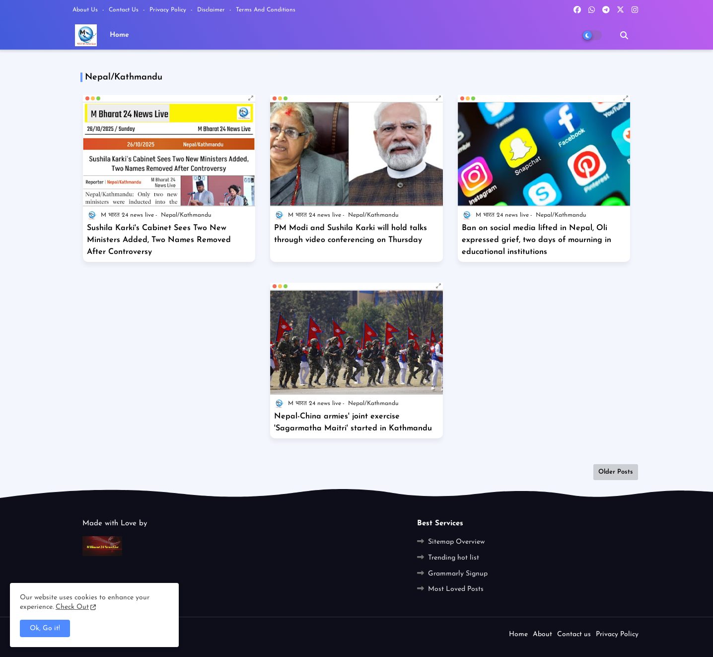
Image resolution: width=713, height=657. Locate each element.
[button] (624, 35)
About (542, 634)
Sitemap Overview (456, 542)
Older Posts (615, 472)
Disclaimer (212, 10)
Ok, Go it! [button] (45, 628)
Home (119, 35)
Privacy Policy (168, 10)
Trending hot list (453, 558)
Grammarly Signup (458, 573)
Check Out (72, 607)
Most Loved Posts (456, 589)
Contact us (125, 10)
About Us (86, 10)
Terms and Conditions (265, 10)
